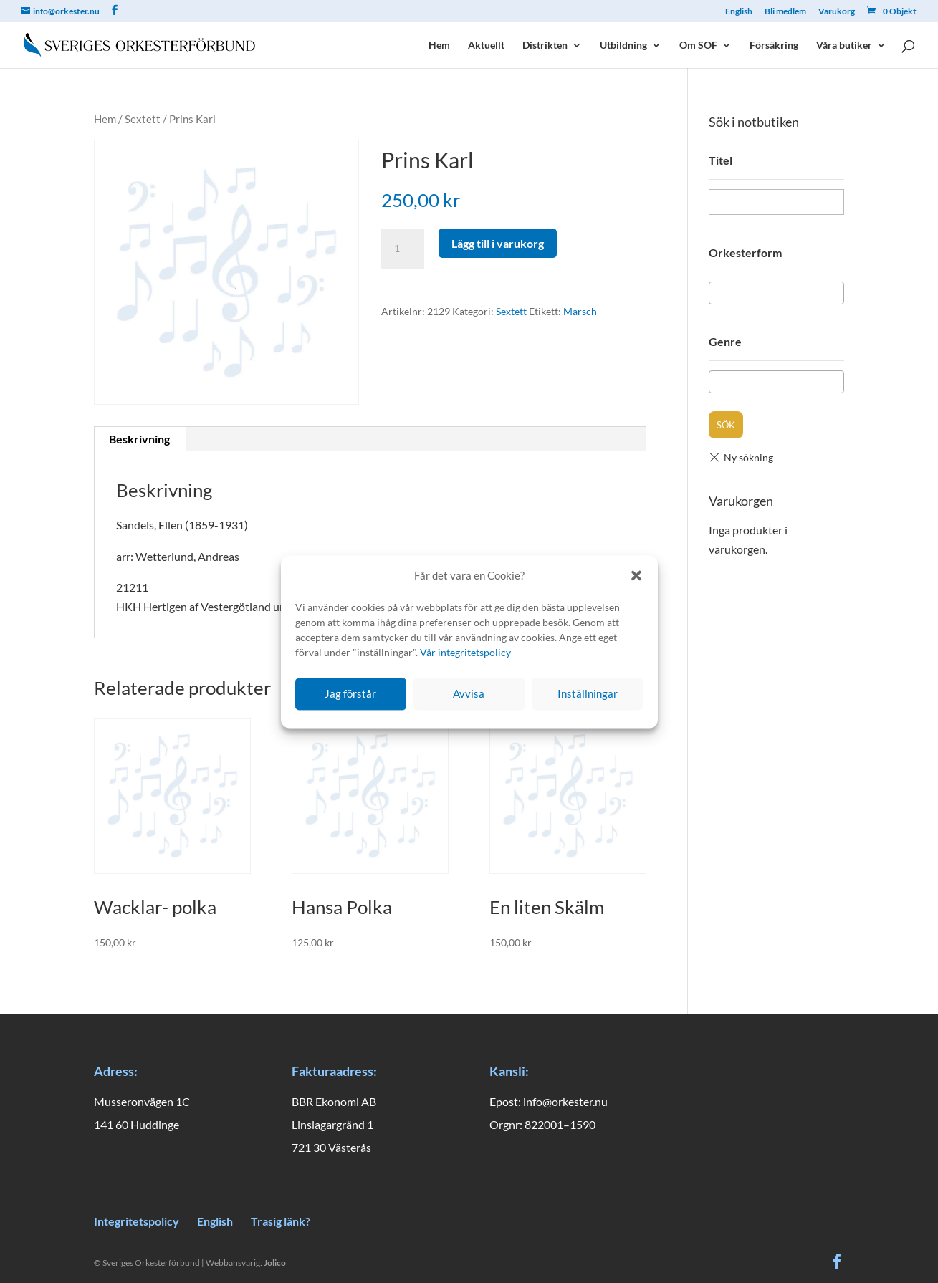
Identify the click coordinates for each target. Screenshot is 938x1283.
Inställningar (587, 694)
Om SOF (698, 45)
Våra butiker (844, 45)
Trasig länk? (280, 1221)
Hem (439, 45)
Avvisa (468, 694)
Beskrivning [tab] (139, 439)
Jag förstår (350, 694)
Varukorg (836, 11)
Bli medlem (785, 11)
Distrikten (545, 45)
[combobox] (776, 293)
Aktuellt (486, 45)
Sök (726, 425)
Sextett (143, 118)
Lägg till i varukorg (497, 243)
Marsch (580, 311)
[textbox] (718, 292)
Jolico (275, 1262)
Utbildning (623, 45)
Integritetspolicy (136, 1221)
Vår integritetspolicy (465, 652)
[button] (636, 576)
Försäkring (774, 45)
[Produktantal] (402, 249)
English (738, 11)
